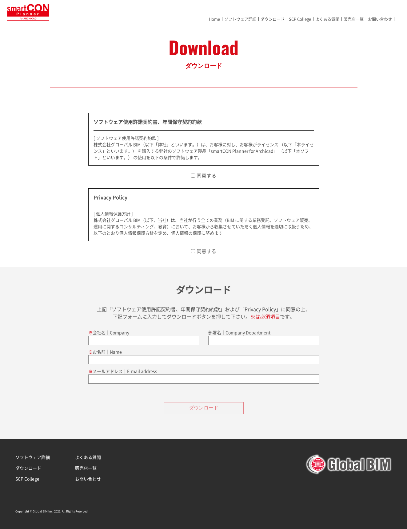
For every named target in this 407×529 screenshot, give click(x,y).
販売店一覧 (354, 19)
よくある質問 (327, 19)
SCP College (300, 19)
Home (214, 19)
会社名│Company (111, 332)
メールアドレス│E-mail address (125, 371)
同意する (206, 175)
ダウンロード (273, 19)
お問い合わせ (380, 19)
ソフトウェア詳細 (240, 19)
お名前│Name (107, 352)
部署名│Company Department (239, 332)
